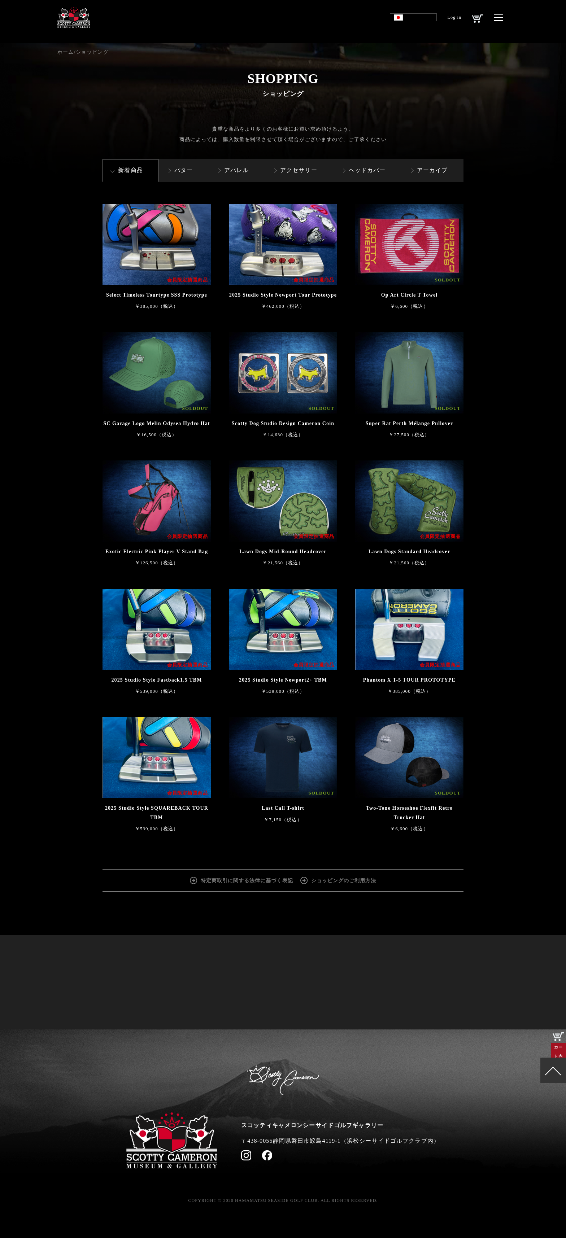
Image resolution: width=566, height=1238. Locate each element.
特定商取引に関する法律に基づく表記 (246, 880)
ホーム (65, 52)
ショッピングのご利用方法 (343, 880)
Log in (449, 20)
